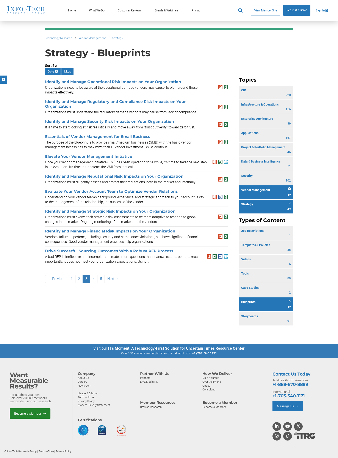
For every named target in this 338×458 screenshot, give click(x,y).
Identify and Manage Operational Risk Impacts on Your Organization (113, 81)
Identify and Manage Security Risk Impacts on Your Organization (109, 121)
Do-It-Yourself (210, 377)
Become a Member (30, 413)
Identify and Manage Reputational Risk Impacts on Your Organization (114, 176)
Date (53, 71)
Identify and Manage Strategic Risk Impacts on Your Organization (110, 211)
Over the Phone (211, 381)
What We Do (97, 10)
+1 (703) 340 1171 (204, 353)
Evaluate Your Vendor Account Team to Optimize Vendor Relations (111, 191)
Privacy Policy (86, 401)
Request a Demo (296, 10)
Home (72, 10)
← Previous (56, 279)
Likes (67, 71)
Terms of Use (86, 397)
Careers (82, 381)
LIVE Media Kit (149, 381)
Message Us (288, 406)
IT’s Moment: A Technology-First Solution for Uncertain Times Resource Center (176, 348)
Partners (145, 377)
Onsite (206, 385)
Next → (113, 279)
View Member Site (265, 10)
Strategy (117, 37)
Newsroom (84, 385)
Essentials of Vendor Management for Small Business (97, 136)
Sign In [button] (322, 10)
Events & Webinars (166, 10)
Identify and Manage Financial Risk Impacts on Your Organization (110, 231)
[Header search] (241, 11)
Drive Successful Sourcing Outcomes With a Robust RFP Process (109, 251)
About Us (83, 377)
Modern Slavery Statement (94, 404)
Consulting (208, 389)
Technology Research (58, 37)
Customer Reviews (129, 10)
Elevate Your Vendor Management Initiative (88, 156)
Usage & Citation (88, 393)
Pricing (196, 10)
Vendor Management (92, 37)
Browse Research (151, 406)
